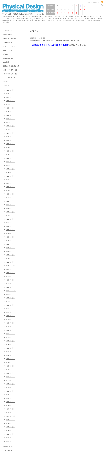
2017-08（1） (10, 355)
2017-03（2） (10, 366)
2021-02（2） (10, 262)
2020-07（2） (10, 280)
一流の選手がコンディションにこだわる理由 (49, 44)
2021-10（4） (10, 233)
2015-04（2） (10, 387)
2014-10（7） (10, 402)
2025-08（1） (10, 101)
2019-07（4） (10, 323)
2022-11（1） (10, 190)
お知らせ (6, 85)
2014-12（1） (10, 395)
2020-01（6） (10, 301)
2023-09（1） (10, 162)
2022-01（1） (10, 223)
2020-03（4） (10, 294)
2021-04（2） (10, 255)
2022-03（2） (10, 215)
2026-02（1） (10, 90)
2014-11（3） (10, 398)
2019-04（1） (10, 334)
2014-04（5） (10, 420)
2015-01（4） (10, 391)
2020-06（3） (10, 283)
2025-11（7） (10, 94)
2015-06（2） (10, 380)
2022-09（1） (10, 194)
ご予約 (5, 54)
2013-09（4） (10, 430)
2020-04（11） (11, 291)
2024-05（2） (10, 137)
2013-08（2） (10, 434)
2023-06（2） (10, 169)
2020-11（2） (10, 273)
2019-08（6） (10, 319)
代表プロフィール (9, 46)
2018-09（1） (10, 344)
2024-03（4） (10, 144)
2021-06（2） (10, 248)
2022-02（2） (10, 219)
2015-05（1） (10, 384)
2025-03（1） (10, 115)
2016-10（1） (10, 373)
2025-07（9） (10, 104)
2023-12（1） (10, 151)
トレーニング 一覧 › (9, 78)
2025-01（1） (10, 122)
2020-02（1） (10, 298)
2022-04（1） (10, 212)
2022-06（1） (10, 205)
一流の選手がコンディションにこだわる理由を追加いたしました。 (55, 40)
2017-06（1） (10, 359)
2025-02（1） (10, 119)
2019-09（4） (10, 316)
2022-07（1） (10, 201)
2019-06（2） (10, 326)
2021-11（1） (10, 230)
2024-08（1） (10, 129)
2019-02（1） (10, 341)
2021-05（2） (10, 251)
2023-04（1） (10, 172)
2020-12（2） (10, 269)
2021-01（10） (11, 266)
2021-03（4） (10, 258)
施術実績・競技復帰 (9, 38)
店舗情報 (6, 62)
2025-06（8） (10, 108)
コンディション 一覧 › (10, 74)
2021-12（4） (10, 226)
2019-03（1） (10, 337)
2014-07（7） (10, 409)
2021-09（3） (10, 237)
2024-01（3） (10, 147)
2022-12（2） (10, 187)
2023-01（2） (10, 183)
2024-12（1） (10, 126)
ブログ (5, 82)
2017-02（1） (10, 369)
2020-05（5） (10, 287)
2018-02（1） (10, 348)
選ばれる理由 (7, 34)
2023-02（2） (10, 180)
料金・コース (7, 50)
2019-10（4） (10, 312)
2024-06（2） (10, 133)
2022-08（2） (10, 197)
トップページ (7, 31)
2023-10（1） (10, 158)
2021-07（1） (10, 244)
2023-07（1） (10, 165)
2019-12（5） (10, 305)
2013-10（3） (10, 427)
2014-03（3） (10, 423)
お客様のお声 (7, 42)
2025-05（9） (10, 111)
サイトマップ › (8, 450)
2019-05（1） (10, 330)
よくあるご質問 (8, 58)
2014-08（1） (10, 405)
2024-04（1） (10, 140)
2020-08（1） (10, 276)
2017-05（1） (10, 362)
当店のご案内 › (8, 446)
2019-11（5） (10, 309)
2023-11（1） (10, 154)
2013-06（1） (10, 438)
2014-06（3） (10, 412)
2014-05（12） (11, 416)
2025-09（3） (10, 97)
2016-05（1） (10, 377)
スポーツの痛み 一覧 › (10, 70)
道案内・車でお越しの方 (11, 66)
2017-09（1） (10, 352)
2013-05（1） (10, 441)
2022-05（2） (10, 208)
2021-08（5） (10, 240)
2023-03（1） (10, 176)
